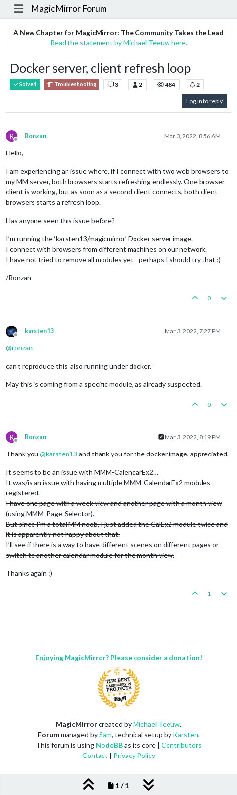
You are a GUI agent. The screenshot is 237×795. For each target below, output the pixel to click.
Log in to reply (204, 101)
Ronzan (35, 136)
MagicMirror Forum (69, 8)
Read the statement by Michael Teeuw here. (118, 42)
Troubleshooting (71, 84)
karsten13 (39, 331)
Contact (95, 755)
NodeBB (109, 745)
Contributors (181, 745)
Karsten (185, 734)
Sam (105, 734)
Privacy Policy (134, 755)
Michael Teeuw (156, 724)
